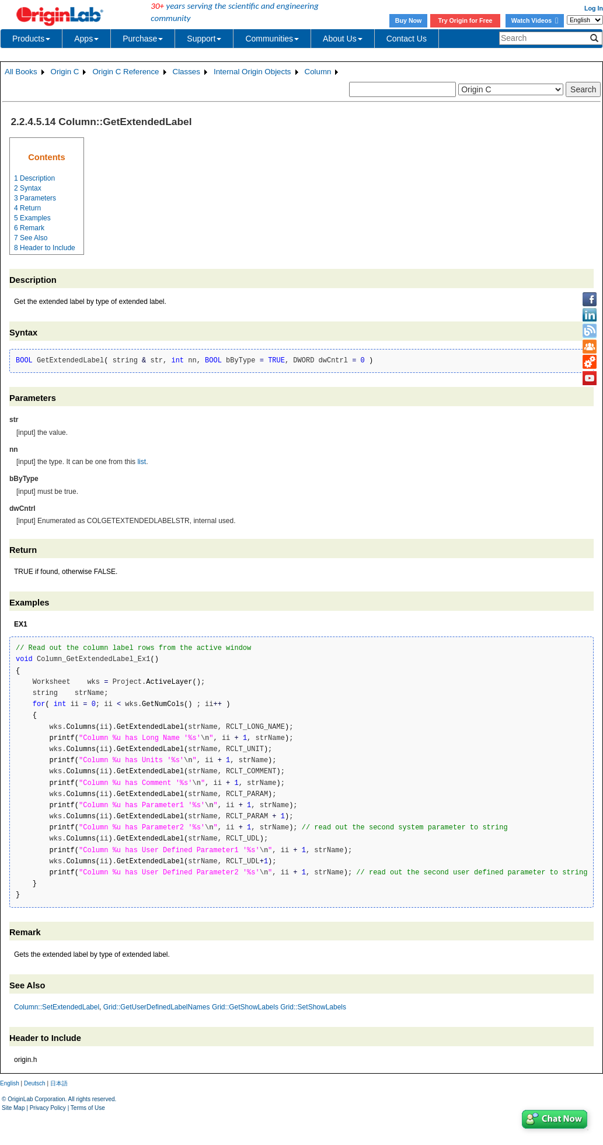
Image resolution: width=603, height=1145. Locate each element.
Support (204, 38)
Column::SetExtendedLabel (56, 1007)
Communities (272, 38)
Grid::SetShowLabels (313, 1007)
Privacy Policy (48, 1108)
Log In (593, 8)
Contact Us (406, 38)
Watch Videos (534, 20)
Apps (86, 38)
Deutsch (35, 1083)
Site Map (13, 1108)
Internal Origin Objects (252, 71)
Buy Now (408, 20)
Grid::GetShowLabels (245, 1007)
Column (318, 71)
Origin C (65, 71)
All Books (21, 71)
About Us (343, 38)
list (141, 462)
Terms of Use (88, 1108)
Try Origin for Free (465, 20)
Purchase (143, 38)
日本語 (59, 1083)
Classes (186, 71)
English (9, 1083)
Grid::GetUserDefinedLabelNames (156, 1007)
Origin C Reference (125, 71)
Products (31, 38)
